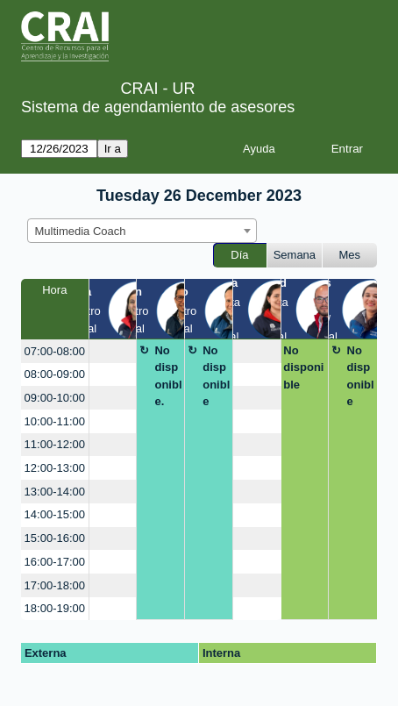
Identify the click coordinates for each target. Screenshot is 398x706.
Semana (295, 254)
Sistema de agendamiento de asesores (158, 107)
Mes (350, 254)
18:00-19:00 (55, 608)
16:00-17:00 (55, 561)
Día (239, 254)
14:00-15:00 (55, 514)
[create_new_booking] (113, 351)
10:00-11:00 (55, 421)
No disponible (216, 376)
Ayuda (259, 148)
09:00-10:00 (55, 397)
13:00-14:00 (55, 491)
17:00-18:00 (55, 585)
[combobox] (142, 230)
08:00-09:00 (55, 374)
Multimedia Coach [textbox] (80, 231)
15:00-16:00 (55, 538)
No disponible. (167, 376)
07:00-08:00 (55, 351)
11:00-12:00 (55, 444)
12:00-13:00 (55, 467)
